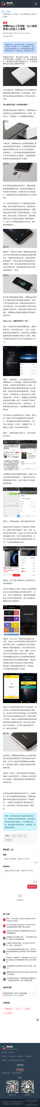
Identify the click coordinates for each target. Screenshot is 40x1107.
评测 (8, 11)
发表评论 (6, 866)
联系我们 (20, 1056)
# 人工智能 (8, 1013)
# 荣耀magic (8, 1009)
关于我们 (4, 1056)
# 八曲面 (27, 1009)
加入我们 (12, 1056)
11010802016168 (31, 1105)
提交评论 (32, 886)
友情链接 (28, 1056)
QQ (25, 836)
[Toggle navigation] (36, 4)
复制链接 (9, 840)
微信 (13, 836)
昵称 (4, 855)
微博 (19, 836)
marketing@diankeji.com (16, 1060)
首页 (3, 11)
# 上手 (18, 1009)
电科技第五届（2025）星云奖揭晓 (20, 994)
